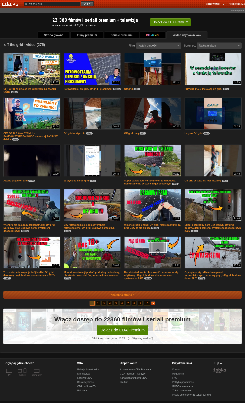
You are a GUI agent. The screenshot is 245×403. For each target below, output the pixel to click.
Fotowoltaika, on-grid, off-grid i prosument (88, 89)
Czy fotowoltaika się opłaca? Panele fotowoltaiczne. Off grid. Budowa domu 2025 (89, 226)
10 (147, 303)
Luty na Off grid (194, 133)
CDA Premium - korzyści (133, 373)
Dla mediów (83, 373)
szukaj (87, 4)
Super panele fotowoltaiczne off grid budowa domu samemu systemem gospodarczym (149, 182)
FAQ (174, 378)
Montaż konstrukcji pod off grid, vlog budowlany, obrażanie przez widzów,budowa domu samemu (92, 274)
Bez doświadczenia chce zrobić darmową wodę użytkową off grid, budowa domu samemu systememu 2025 (151, 275)
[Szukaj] (52, 3)
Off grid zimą (132, 133)
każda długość (159, 45)
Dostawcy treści (85, 382)
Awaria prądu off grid (15, 180)
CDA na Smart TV (86, 386)
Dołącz (170, 22)
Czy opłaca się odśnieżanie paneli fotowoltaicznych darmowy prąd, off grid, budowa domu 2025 (213, 275)
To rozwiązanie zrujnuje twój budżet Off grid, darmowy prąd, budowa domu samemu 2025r (29, 274)
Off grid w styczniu (75, 133)
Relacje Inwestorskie (88, 369)
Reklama (82, 390)
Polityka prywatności (183, 382)
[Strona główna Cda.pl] (11, 4)
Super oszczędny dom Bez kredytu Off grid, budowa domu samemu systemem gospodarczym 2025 (213, 228)
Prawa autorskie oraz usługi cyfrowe (191, 394)
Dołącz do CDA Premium (122, 330)
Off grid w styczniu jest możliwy (203, 180)
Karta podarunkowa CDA (133, 378)
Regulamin (178, 373)
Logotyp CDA (84, 378)
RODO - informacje (182, 386)
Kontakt (176, 369)
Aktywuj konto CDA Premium (135, 369)
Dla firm (124, 382)
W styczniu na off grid (77, 180)
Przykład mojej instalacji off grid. (203, 89)
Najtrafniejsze (219, 45)
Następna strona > (119, 294)
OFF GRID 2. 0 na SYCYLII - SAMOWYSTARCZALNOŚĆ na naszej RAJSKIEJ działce (30, 136)
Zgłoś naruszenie (181, 390)
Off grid (128, 89)
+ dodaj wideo (238, 10)
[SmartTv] (25, 377)
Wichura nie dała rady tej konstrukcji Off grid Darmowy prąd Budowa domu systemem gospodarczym (29, 228)
